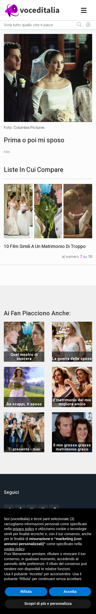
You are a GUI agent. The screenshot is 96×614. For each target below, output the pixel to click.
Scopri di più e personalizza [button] (47, 604)
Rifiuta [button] (26, 592)
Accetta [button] (70, 592)
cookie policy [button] (14, 549)
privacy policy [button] (23, 529)
